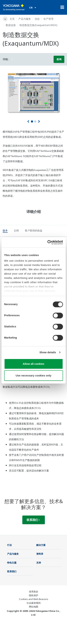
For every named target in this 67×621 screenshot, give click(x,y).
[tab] (5, 231)
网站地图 (33, 606)
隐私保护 (33, 595)
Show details (47, 352)
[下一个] (39, 121)
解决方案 (41, 545)
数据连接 (11, 25)
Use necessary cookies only (33, 375)
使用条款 (33, 591)
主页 (12, 18)
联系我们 (33, 520)
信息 (37, 18)
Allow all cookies (33, 363)
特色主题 (11, 562)
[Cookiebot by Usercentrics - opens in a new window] (48, 242)
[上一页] (28, 121)
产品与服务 (24, 18)
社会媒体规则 (34, 602)
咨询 (58, 59)
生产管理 (48, 18)
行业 (9, 545)
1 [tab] (32, 121)
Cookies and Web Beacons (33, 599)
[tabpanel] (33, 92)
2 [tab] (35, 121)
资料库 (39, 553)
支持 (38, 562)
